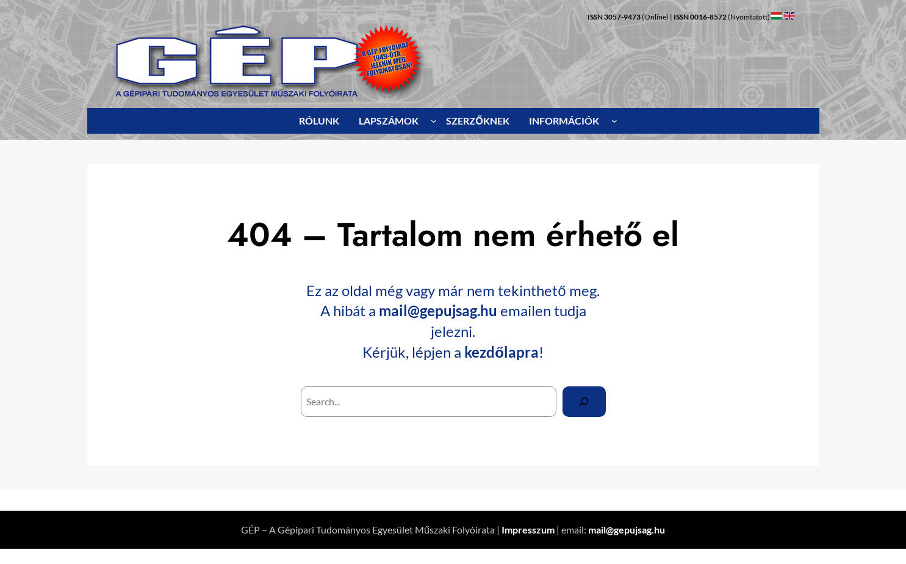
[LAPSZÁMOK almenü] (434, 121)
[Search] (584, 401)
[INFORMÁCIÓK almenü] (614, 121)
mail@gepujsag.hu (438, 310)
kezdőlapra (501, 352)
